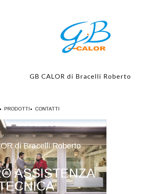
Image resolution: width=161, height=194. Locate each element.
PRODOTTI (17, 109)
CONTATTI (47, 109)
